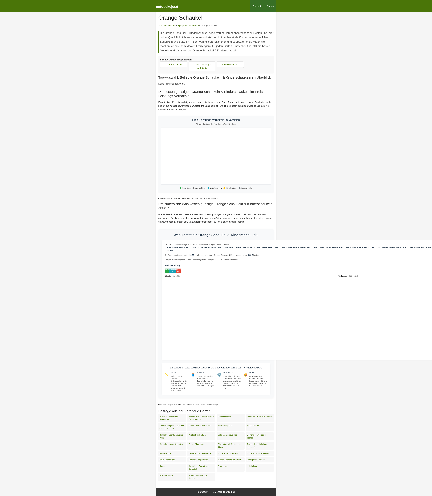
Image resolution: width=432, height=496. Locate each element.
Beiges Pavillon (253, 426)
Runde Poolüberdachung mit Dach (171, 436)
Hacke (162, 466)
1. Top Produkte (174, 64)
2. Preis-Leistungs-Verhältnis (201, 66)
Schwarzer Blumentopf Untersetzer (168, 417)
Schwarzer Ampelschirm (198, 460)
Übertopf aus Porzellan (256, 460)
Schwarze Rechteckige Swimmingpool (198, 476)
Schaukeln (194, 25)
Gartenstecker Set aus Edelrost (259, 416)
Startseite (257, 6)
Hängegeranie (165, 453)
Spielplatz (182, 25)
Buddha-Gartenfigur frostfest (229, 460)
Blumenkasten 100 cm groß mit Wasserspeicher (201, 417)
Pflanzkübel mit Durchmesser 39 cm (229, 445)
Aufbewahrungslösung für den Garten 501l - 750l (171, 427)
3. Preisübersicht (230, 64)
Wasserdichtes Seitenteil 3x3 (200, 453)
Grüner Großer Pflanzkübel (200, 426)
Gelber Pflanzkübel (196, 444)
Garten (270, 6)
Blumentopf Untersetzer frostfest (256, 436)
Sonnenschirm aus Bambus (258, 453)
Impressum (202, 492)
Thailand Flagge (224, 416)
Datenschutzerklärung (224, 492)
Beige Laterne (223, 466)
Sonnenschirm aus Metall (228, 453)
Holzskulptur (252, 466)
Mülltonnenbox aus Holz (227, 435)
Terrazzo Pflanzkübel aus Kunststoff (257, 445)
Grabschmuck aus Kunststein (171, 444)
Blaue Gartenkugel (167, 460)
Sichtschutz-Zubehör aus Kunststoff (199, 467)
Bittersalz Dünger (166, 475)
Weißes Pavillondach (197, 435)
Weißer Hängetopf (225, 426)
